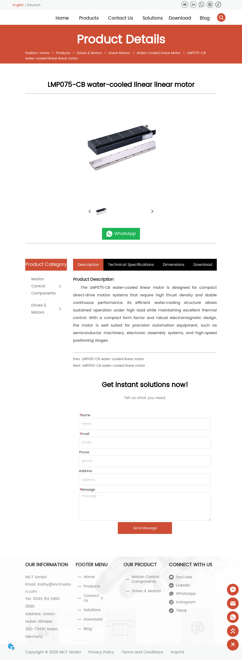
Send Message (145, 528)
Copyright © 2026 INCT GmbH (53, 652)
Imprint (177, 652)
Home (44, 53)
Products (63, 53)
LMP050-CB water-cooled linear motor (113, 365)
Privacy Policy (101, 652)
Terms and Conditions (142, 652)
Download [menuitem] (180, 18)
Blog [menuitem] (205, 18)
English (18, 5)
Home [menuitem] (62, 18)
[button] (88, 18)
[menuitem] (88, 18)
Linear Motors (119, 53)
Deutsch (34, 5)
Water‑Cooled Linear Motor (158, 53)
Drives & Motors (89, 53)
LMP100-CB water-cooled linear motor (113, 359)
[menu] (133, 18)
